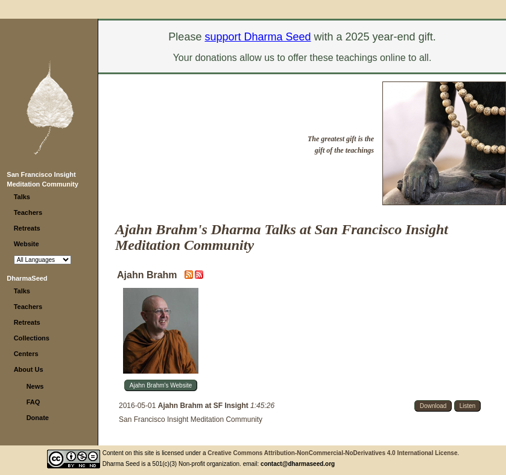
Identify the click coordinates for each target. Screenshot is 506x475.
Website (26, 243)
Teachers (28, 212)
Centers (26, 353)
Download (433, 406)
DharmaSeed (27, 278)
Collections (31, 338)
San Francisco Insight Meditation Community (190, 419)
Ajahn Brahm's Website (161, 385)
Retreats (27, 228)
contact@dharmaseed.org (298, 464)
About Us (28, 369)
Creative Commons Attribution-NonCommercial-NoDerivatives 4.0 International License (332, 453)
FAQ (33, 402)
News (35, 386)
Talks (22, 196)
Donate (38, 417)
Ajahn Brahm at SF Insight (204, 405)
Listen (468, 406)
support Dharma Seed (257, 37)
